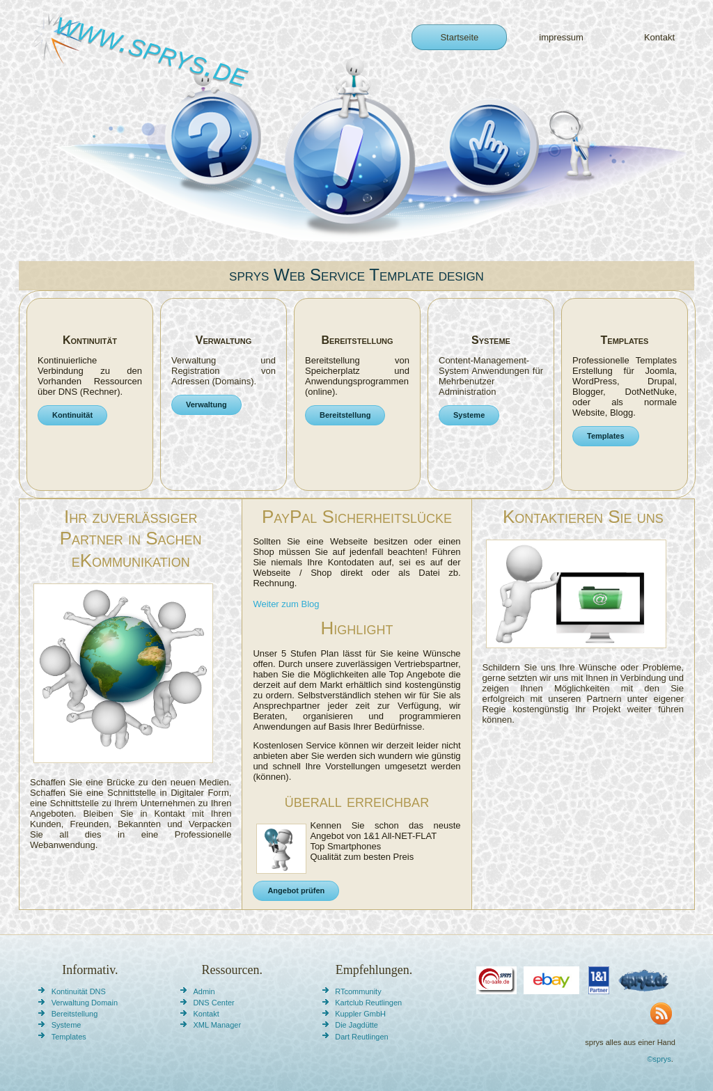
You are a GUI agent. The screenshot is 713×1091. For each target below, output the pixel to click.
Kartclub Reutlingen (368, 1002)
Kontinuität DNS (79, 991)
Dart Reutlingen (361, 1037)
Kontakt (659, 37)
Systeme (469, 415)
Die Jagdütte (356, 1025)
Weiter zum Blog (286, 604)
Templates (606, 436)
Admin (203, 991)
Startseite (459, 37)
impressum (561, 37)
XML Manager (217, 1025)
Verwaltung (206, 404)
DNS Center (213, 1002)
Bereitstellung (345, 415)
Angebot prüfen (295, 890)
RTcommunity (358, 991)
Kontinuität (72, 415)
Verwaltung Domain (85, 1002)
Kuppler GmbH (360, 1014)
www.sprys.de (152, 48)
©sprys (659, 1059)
